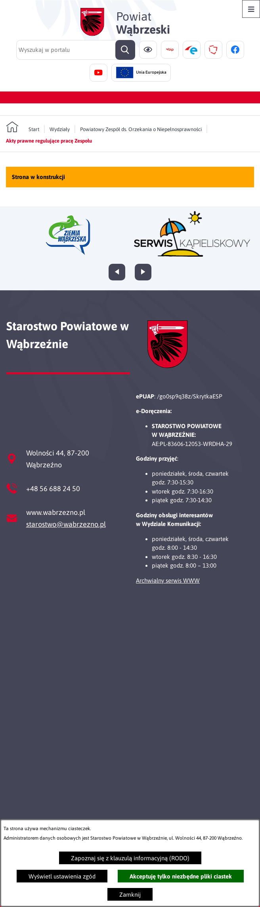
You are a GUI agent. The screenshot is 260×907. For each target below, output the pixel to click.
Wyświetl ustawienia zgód (62, 876)
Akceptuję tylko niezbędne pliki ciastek (181, 876)
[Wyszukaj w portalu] (75, 50)
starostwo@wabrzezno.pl (66, 524)
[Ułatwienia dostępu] (148, 50)
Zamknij (130, 894)
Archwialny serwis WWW (168, 580)
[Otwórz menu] (251, 9)
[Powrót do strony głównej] (22, 127)
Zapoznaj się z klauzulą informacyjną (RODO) (130, 858)
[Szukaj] (125, 50)
